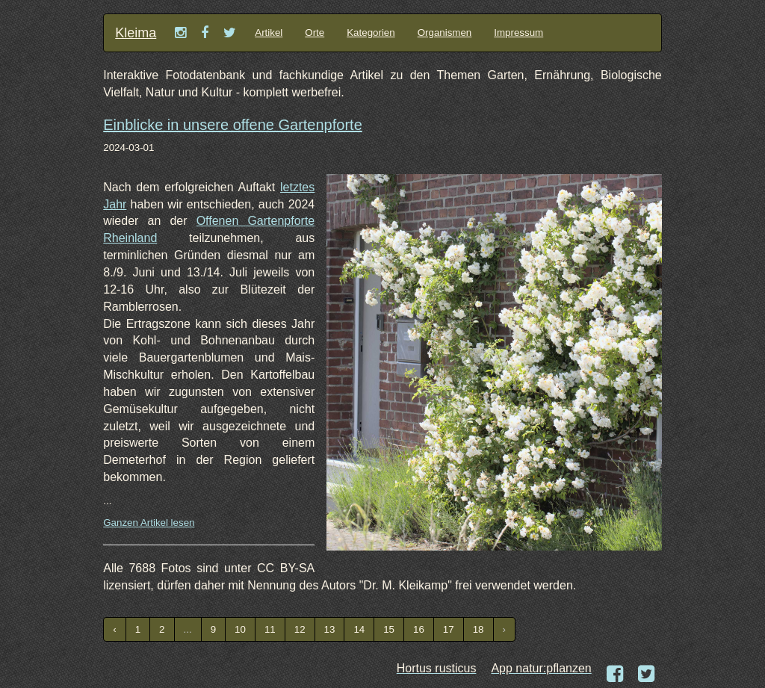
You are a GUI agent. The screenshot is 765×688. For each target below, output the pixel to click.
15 (388, 629)
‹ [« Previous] (114, 629)
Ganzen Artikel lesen (148, 522)
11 (270, 629)
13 (329, 629)
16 (418, 629)
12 (300, 629)
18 (478, 629)
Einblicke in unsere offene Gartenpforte (232, 125)
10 (240, 629)
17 (448, 629)
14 (359, 629)
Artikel (268, 32)
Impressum (518, 32)
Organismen (445, 32)
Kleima (135, 32)
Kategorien (370, 32)
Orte (314, 32)
